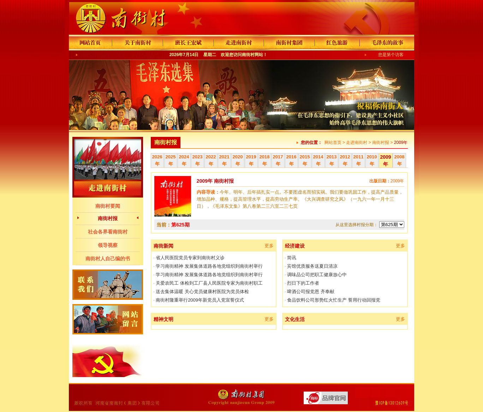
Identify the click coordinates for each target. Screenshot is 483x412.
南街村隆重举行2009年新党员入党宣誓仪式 (200, 300)
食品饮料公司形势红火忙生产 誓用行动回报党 (333, 300)
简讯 (291, 257)
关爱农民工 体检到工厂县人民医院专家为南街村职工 (209, 283)
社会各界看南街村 (107, 232)
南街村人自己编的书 (107, 258)
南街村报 (108, 218)
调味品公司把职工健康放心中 (317, 274)
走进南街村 (356, 142)
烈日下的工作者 (303, 283)
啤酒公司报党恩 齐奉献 (310, 291)
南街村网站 (252, 54)
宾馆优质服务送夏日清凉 (312, 266)
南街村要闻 (107, 206)
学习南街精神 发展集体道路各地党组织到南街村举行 (209, 266)
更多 (269, 245)
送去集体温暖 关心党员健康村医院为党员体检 (202, 291)
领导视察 (108, 245)
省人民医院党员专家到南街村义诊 (190, 257)
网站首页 (332, 142)
